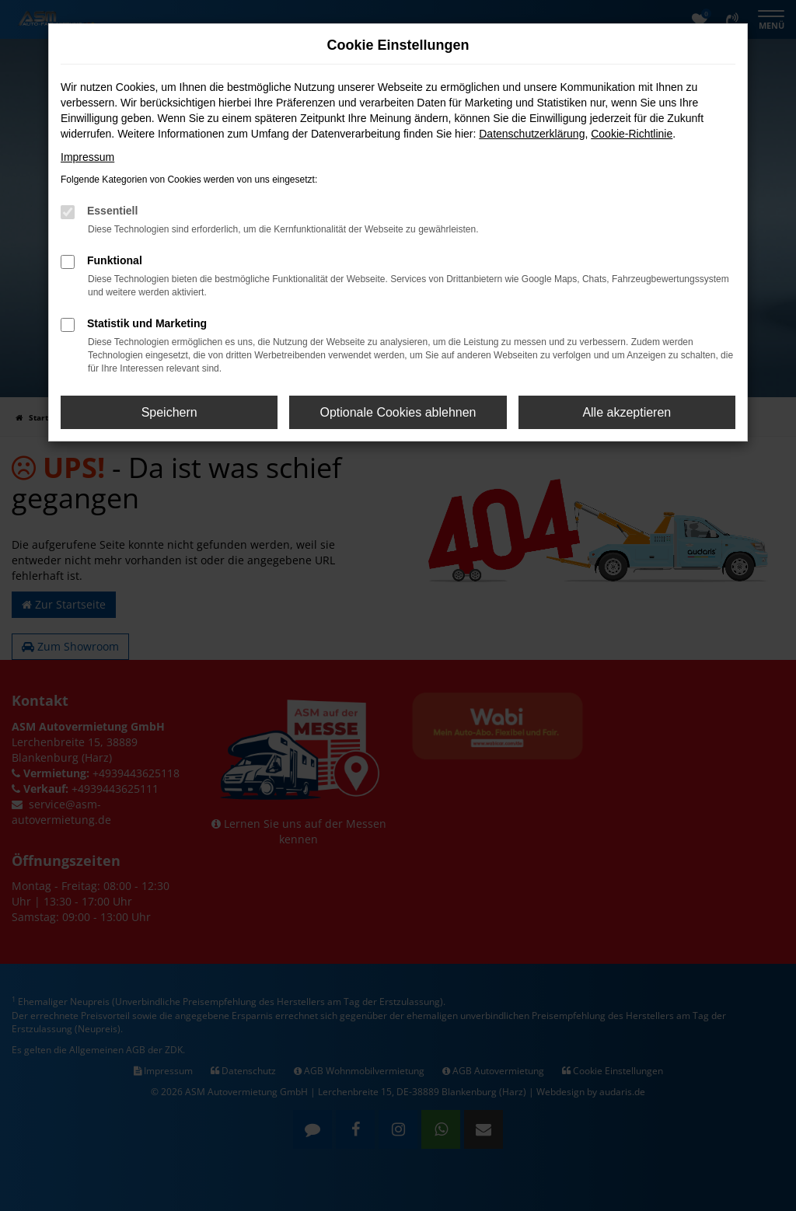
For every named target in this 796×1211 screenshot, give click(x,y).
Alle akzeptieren (626, 412)
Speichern (169, 412)
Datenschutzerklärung (532, 133)
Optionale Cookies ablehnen (397, 412)
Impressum (87, 157)
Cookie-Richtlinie (631, 133)
